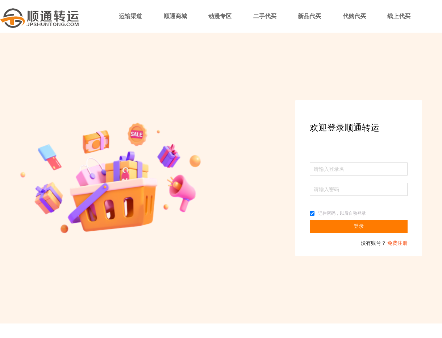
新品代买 (309, 16)
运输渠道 (130, 16)
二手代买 (264, 16)
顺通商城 (175, 16)
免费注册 (397, 243)
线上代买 (398, 16)
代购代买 (354, 16)
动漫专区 (220, 16)
